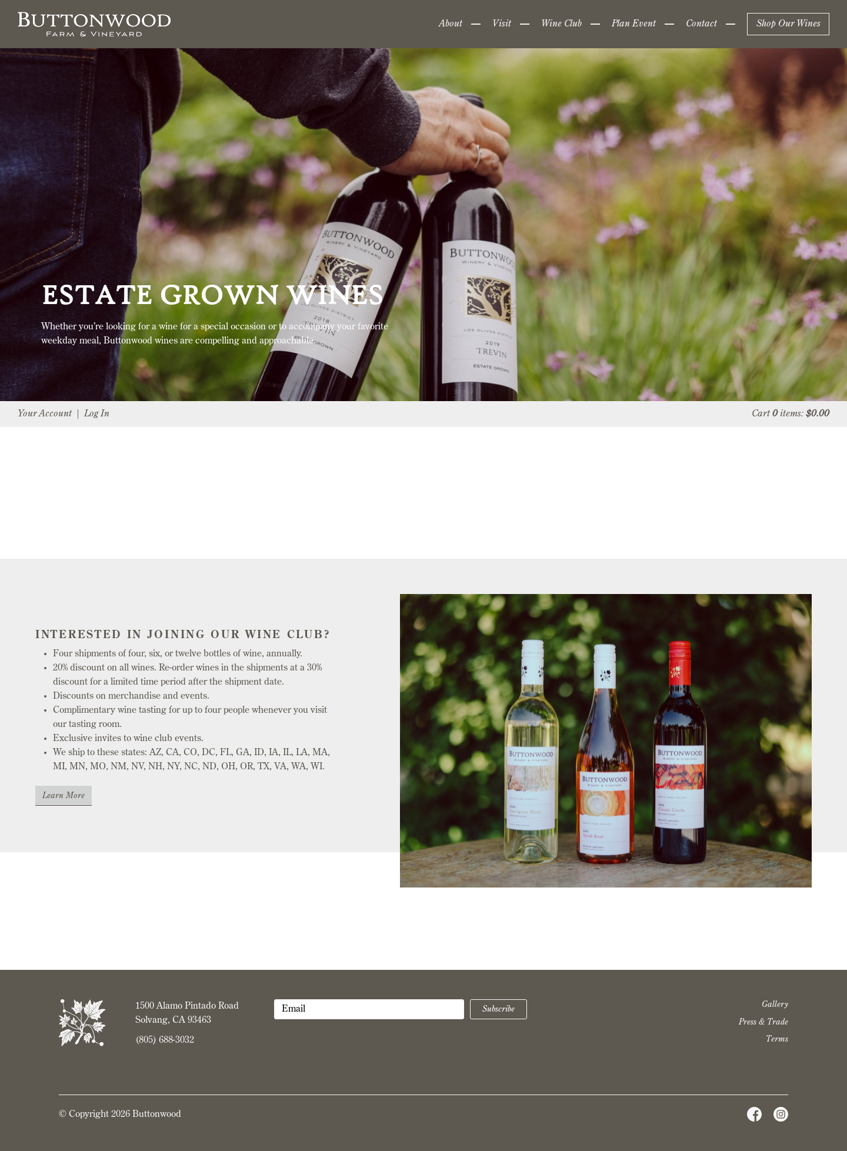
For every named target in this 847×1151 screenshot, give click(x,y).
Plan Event (634, 24)
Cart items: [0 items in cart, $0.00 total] (790, 414)
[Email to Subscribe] (369, 1009)
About (450, 24)
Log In (96, 414)
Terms (777, 1039)
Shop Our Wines (788, 24)
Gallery (775, 1004)
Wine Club (561, 24)
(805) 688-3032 (164, 1040)
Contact (701, 24)
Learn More (63, 796)
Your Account (45, 414)
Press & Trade (763, 1022)
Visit (501, 24)
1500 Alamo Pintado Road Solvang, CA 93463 (187, 1013)
